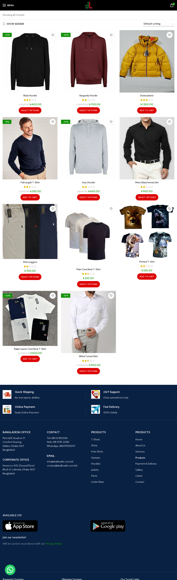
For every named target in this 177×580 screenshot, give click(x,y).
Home (138, 440)
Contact (139, 483)
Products (140, 458)
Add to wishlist (53, 35)
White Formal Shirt (88, 357)
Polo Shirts (97, 452)
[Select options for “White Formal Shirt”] (88, 372)
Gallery (139, 470)
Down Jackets (146, 95)
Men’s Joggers (30, 262)
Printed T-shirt (147, 262)
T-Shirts (95, 440)
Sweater (95, 458)
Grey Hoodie (88, 183)
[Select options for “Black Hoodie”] (30, 110)
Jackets (95, 470)
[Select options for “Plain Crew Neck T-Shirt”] (88, 285)
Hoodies (95, 464)
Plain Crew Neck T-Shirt (88, 270)
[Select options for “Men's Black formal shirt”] (147, 198)
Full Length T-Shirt (30, 183)
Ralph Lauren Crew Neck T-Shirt (30, 350)
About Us (140, 446)
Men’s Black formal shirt (147, 183)
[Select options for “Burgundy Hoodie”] (88, 110)
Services (140, 452)
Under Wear (97, 483)
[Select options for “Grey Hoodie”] (88, 198)
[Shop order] (158, 24)
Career (138, 476)
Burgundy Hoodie (88, 95)
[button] (147, 110)
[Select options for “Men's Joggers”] (30, 277)
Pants (94, 476)
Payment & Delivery (146, 464)
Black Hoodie (30, 95)
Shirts (94, 446)
